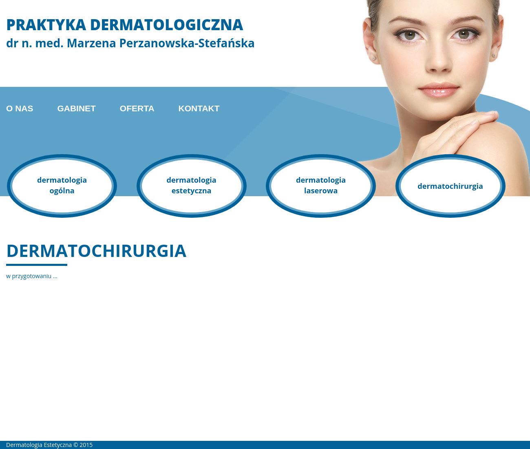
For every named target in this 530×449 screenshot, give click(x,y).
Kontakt (198, 108)
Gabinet (76, 108)
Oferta (137, 108)
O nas (19, 108)
